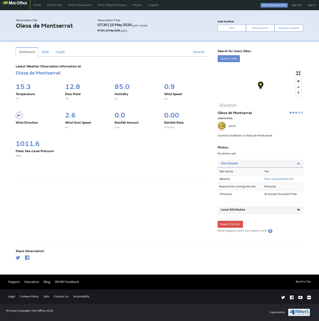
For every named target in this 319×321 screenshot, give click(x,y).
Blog (47, 282)
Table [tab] (45, 52)
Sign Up (297, 5)
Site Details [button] (260, 163)
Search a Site (228, 58)
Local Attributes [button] (260, 210)
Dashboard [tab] (27, 52)
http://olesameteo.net (279, 179)
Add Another (225, 21)
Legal (11, 296)
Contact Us (61, 296)
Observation (260, 28)
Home (37, 5)
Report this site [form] (230, 224)
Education (31, 282)
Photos (137, 5)
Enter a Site (54, 5)
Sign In (312, 5)
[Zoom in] (298, 81)
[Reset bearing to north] (298, 93)
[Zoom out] (298, 87)
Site (231, 28)
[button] (270, 230)
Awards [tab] (198, 52)
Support (153, 5)
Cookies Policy (29, 296)
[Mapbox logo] (228, 105)
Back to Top (303, 281)
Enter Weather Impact (112, 5)
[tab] (260, 164)
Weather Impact (288, 28)
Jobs (46, 296)
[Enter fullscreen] (298, 73)
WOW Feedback (67, 282)
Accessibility (81, 296)
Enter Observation (80, 5)
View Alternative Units (274, 5)
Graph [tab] (60, 52)
